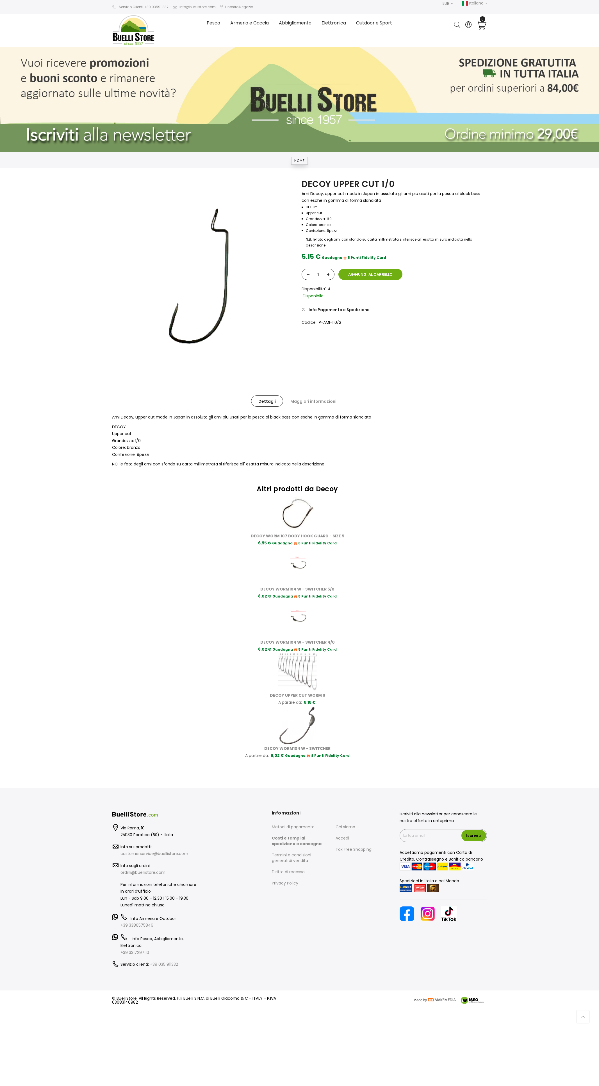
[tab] (267, 401)
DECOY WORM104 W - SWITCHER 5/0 (297, 589)
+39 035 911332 (164, 964)
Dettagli (267, 401)
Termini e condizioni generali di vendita (291, 857)
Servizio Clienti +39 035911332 (140, 6)
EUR (448, 3)
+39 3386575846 (136, 925)
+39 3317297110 (134, 952)
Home (299, 160)
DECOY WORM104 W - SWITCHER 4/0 (297, 642)
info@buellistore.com (194, 6)
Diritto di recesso (288, 872)
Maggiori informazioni (313, 401)
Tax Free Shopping (354, 849)
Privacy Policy (285, 883)
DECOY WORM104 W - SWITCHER (297, 748)
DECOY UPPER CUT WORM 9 (297, 695)
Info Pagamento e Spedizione (339, 310)
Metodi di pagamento (293, 827)
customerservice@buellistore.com (154, 853)
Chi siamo (345, 827)
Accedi (342, 838)
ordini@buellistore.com (142, 872)
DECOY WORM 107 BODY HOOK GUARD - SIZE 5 (297, 536)
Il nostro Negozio (236, 6)
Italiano (474, 3)
